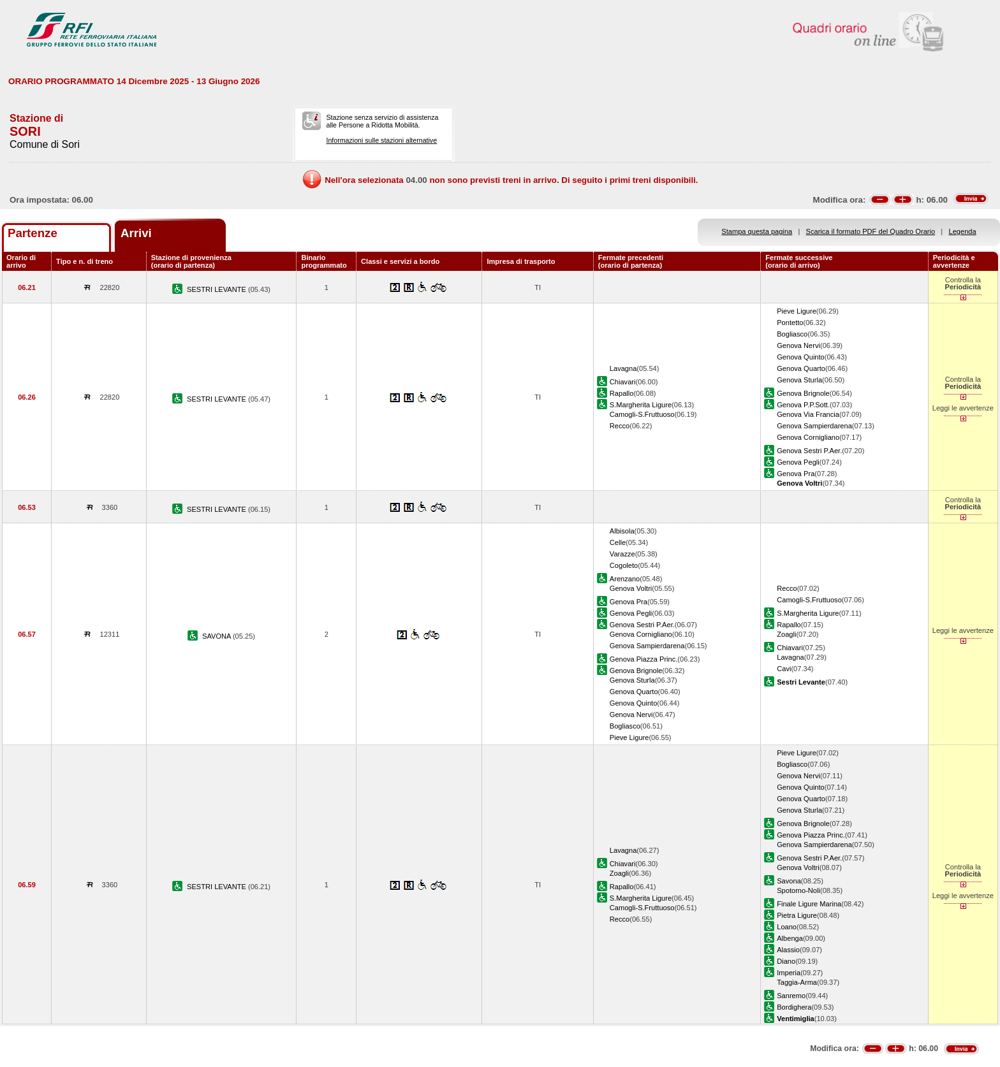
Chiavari (623, 382)
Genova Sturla (799, 380)
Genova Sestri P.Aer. (809, 450)
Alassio (788, 950)
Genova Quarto (801, 368)
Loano (787, 927)
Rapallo (622, 393)
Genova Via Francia (808, 414)
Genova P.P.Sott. (803, 405)
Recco (619, 426)
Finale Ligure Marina (809, 904)
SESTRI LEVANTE (217, 289)
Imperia (788, 972)
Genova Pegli (798, 462)
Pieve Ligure (796, 311)
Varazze (622, 554)
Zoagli (786, 634)
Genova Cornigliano (808, 437)
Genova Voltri (631, 588)
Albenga (790, 938)
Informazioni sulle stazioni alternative (381, 140)
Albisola (622, 531)
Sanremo (791, 995)
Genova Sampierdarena (814, 426)
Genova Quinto (801, 357)
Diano (786, 961)
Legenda (962, 231)
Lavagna (623, 368)
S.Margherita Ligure (641, 405)
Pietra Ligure (797, 915)
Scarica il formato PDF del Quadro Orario (871, 231)
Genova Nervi (798, 345)
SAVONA (217, 636)
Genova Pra (795, 473)
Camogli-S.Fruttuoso (642, 414)
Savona (789, 881)
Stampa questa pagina (756, 231)
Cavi (784, 668)
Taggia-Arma (797, 982)
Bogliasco (792, 334)
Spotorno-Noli (798, 890)
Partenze (32, 233)
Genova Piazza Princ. (644, 659)
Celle (618, 542)
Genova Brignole (803, 393)
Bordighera (794, 1007)
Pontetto (790, 322)
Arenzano (625, 579)
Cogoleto (624, 565)
